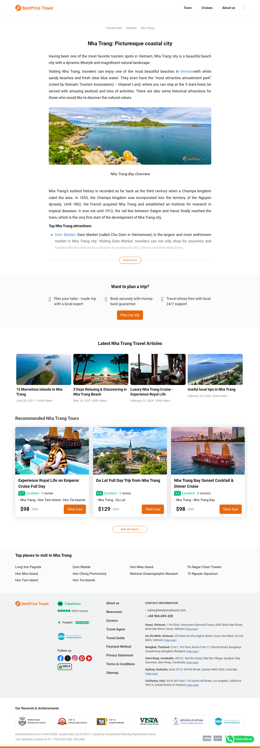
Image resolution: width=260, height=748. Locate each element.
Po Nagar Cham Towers (204, 567)
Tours (188, 8)
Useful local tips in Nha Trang (211, 389)
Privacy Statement (119, 655)
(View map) (191, 629)
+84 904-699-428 (159, 616)
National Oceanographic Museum (154, 574)
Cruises (207, 8)
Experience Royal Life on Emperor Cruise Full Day (48, 483)
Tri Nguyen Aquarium (202, 574)
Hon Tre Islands (84, 580)
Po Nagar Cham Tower (74, 254)
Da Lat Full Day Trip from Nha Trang (128, 480)
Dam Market (65, 234)
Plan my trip (130, 315)
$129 (104, 509)
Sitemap (112, 673)
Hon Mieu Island (141, 567)
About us (228, 8)
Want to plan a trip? (130, 286)
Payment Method (118, 647)
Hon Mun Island (26, 574)
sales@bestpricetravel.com (165, 610)
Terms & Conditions (120, 664)
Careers (112, 621)
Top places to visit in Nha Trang (43, 555)
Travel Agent (115, 629)
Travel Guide (113, 28)
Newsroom (114, 612)
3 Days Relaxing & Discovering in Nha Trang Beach (100, 391)
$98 (24, 509)
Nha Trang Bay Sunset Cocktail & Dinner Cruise (204, 483)
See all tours (129, 529)
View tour (74, 509)
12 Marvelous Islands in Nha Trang (39, 391)
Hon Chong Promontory (89, 574)
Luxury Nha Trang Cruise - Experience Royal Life (151, 391)
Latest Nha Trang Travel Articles (130, 343)
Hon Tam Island (26, 580)
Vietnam (130, 28)
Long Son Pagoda (28, 567)
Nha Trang (147, 28)
